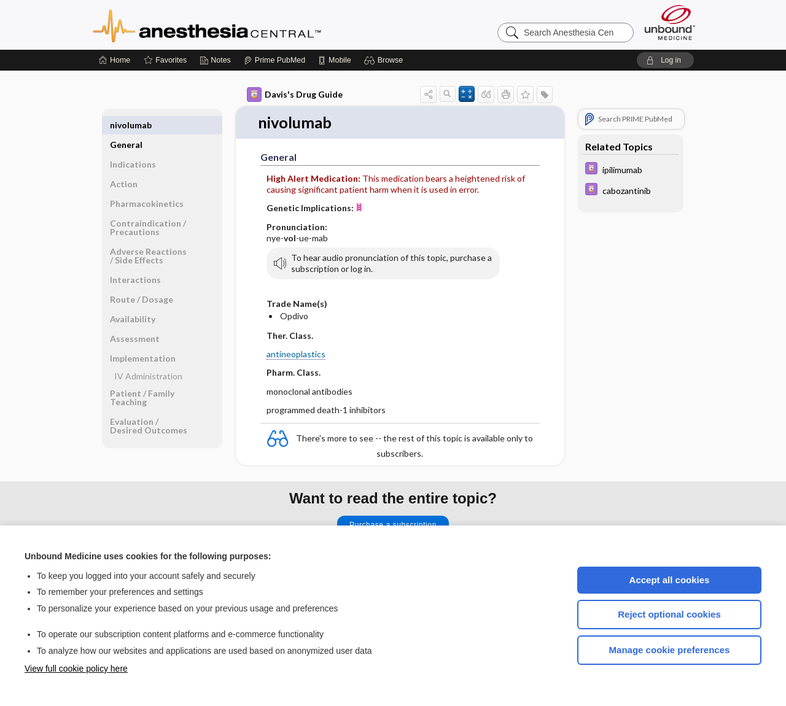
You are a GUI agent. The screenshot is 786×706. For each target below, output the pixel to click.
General (126, 125)
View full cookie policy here (76, 668)
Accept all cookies (669, 580)
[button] (385, 60)
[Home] (114, 60)
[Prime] (274, 60)
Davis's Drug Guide (295, 94)
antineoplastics (296, 354)
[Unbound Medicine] (670, 22)
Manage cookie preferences (669, 650)
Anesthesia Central (245, 24)
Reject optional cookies (669, 614)
